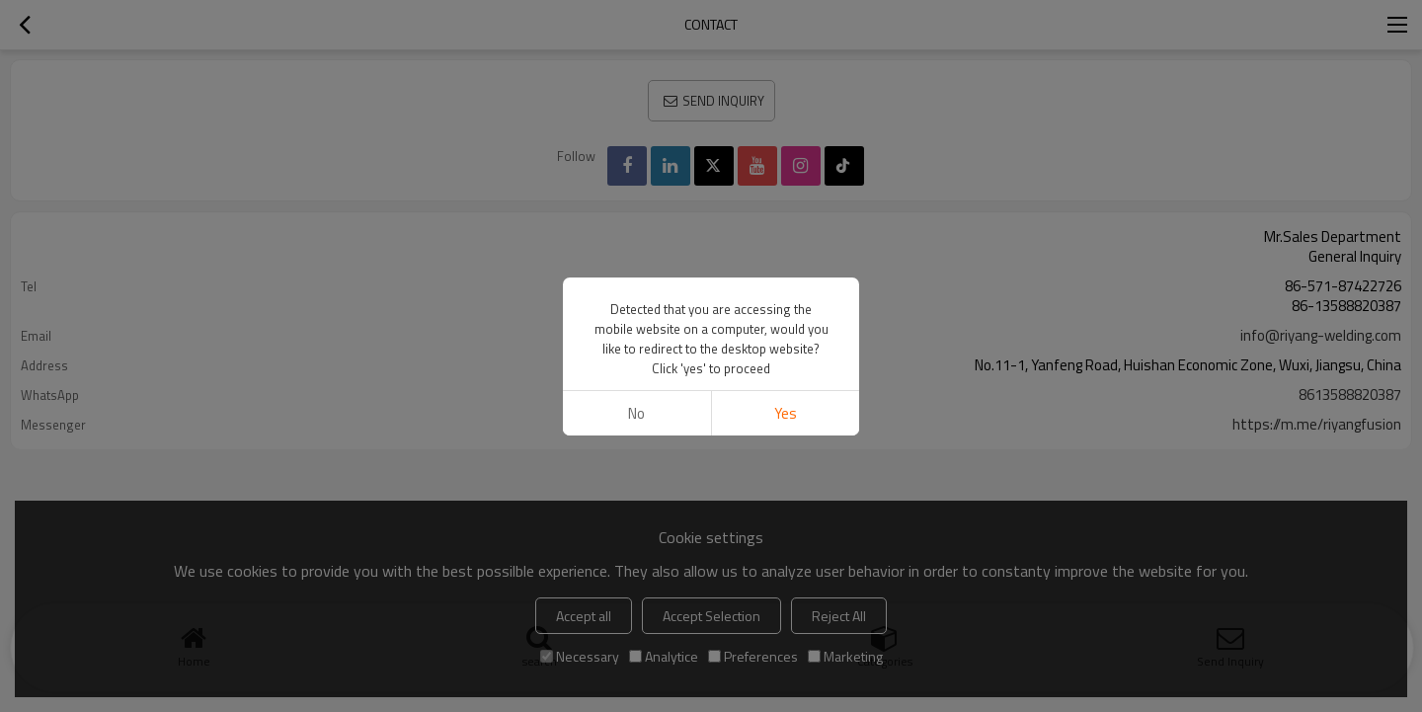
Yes (785, 413)
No (636, 413)
